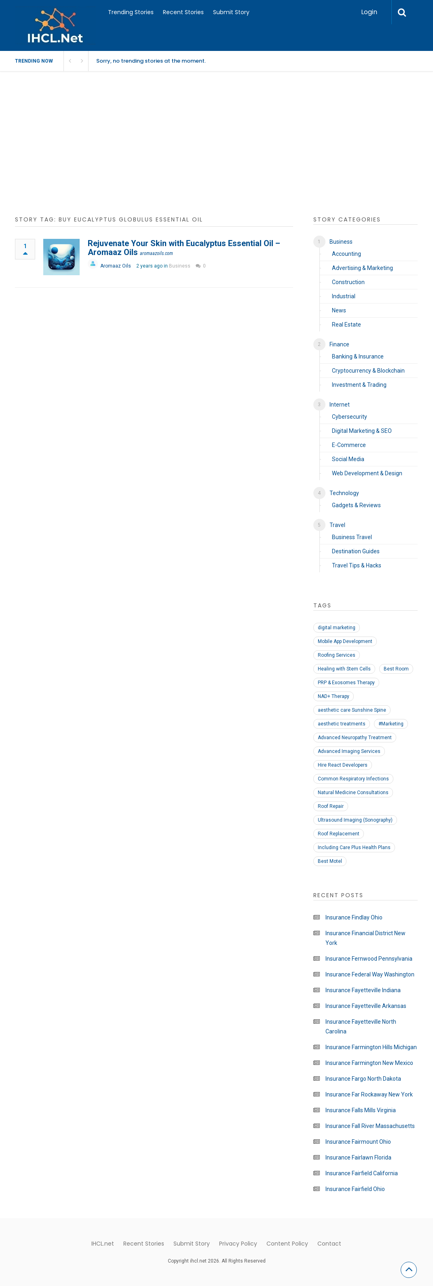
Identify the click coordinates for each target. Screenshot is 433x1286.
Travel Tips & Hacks (356, 565)
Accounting (346, 254)
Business (179, 266)
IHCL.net (102, 1243)
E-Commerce (349, 445)
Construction (348, 282)
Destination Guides (356, 551)
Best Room (396, 669)
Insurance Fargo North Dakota (363, 1078)
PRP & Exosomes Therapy (346, 682)
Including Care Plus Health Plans (354, 847)
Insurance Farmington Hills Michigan (371, 1047)
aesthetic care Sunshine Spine (352, 710)
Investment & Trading (359, 385)
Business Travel (352, 537)
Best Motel (330, 861)
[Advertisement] (216, 147)
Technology (344, 493)
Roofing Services (336, 655)
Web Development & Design (367, 473)
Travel (337, 525)
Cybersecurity (349, 416)
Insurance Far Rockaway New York (369, 1094)
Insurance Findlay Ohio (353, 917)
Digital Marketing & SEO (362, 431)
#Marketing (390, 724)
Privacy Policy (238, 1243)
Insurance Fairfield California (361, 1173)
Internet (340, 404)
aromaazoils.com (156, 253)
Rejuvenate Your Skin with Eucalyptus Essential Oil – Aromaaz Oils (184, 247)
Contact (329, 1243)
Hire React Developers (343, 765)
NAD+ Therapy (333, 696)
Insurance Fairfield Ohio (355, 1189)
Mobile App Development (345, 641)
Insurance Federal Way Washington (369, 974)
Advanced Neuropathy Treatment (355, 737)
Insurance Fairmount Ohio (358, 1141)
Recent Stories (183, 12)
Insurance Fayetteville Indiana (363, 990)
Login (369, 12)
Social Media (348, 459)
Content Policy (287, 1243)
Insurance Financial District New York (365, 938)
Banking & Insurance (358, 356)
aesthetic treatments (341, 724)
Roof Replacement (338, 834)
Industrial (343, 296)
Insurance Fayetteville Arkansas (365, 1006)
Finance (339, 344)
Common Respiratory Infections (353, 779)
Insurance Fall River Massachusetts (370, 1126)
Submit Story (231, 12)
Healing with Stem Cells (344, 669)
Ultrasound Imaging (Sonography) (355, 820)
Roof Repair (331, 806)
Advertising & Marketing (362, 268)
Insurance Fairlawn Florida (358, 1157)
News (339, 310)
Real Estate (346, 324)
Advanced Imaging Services (349, 751)
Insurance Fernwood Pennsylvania (368, 958)
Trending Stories (131, 12)
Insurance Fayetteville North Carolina (360, 1026)
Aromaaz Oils (115, 266)
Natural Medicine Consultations (353, 792)
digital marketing (336, 627)
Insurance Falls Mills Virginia (360, 1110)
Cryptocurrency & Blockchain (368, 370)
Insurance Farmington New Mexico (369, 1063)
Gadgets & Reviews (356, 505)
